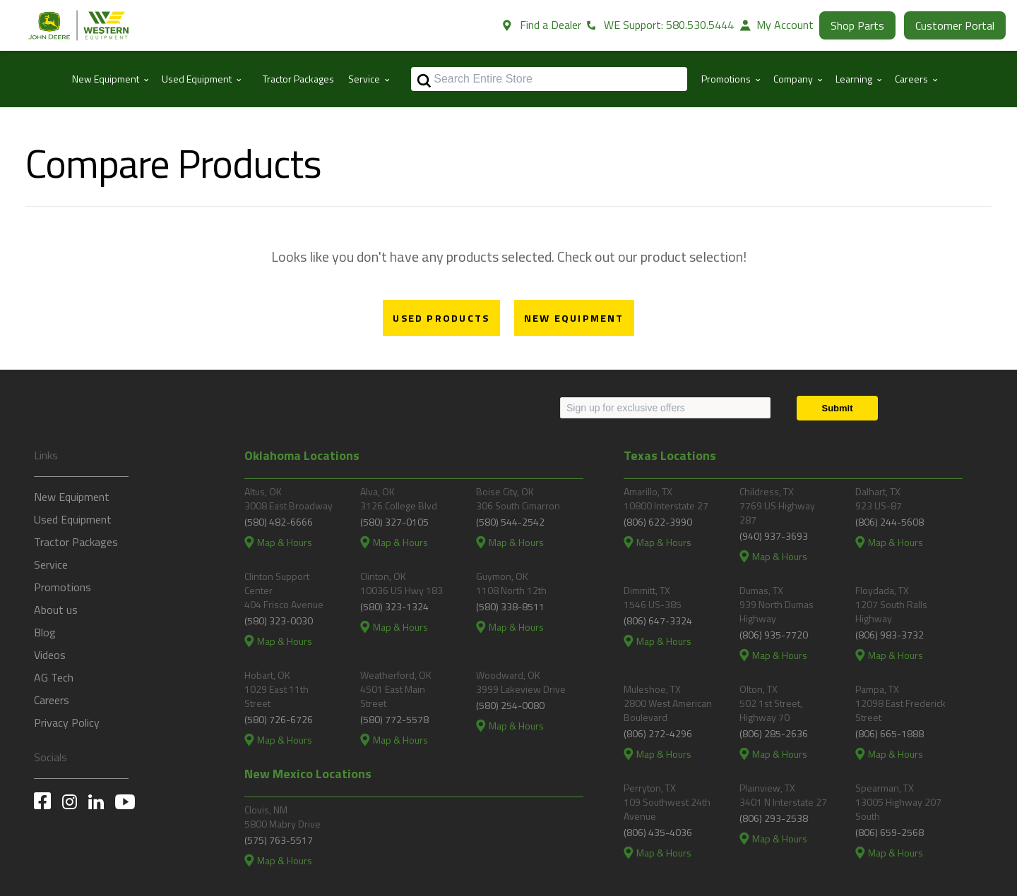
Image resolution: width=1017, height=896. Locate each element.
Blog (45, 632)
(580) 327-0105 (394, 521)
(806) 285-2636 (773, 733)
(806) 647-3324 (658, 620)
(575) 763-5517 (278, 840)
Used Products (441, 318)
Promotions (62, 587)
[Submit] (837, 408)
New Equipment (574, 318)
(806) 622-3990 (658, 521)
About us (56, 609)
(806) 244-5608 (889, 521)
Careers (51, 699)
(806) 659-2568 (889, 832)
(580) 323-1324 (394, 606)
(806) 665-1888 (889, 733)
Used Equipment (73, 519)
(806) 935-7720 (773, 634)
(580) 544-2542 (510, 521)
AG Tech (53, 677)
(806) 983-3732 (889, 634)
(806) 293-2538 (773, 818)
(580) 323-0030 (278, 620)
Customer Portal (954, 25)
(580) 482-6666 (278, 521)
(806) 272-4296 (658, 733)
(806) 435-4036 (658, 832)
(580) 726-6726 (278, 719)
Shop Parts (857, 25)
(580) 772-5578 (394, 719)
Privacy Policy (67, 722)
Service (51, 564)
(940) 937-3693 (773, 535)
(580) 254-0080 (510, 705)
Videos (50, 654)
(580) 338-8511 (510, 606)
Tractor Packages (298, 78)
